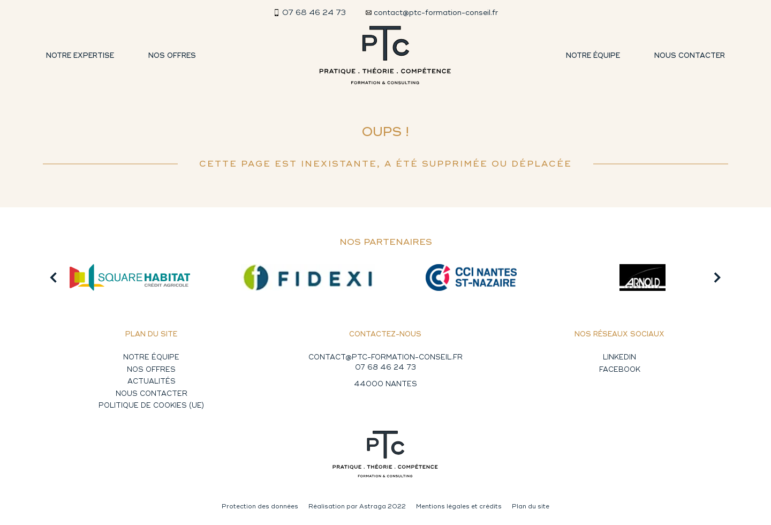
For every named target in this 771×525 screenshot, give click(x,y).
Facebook (619, 369)
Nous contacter (689, 55)
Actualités (151, 381)
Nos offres (172, 55)
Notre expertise (80, 55)
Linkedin (619, 357)
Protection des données (260, 506)
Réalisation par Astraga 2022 (357, 506)
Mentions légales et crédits (459, 506)
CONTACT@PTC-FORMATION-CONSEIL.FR (385, 357)
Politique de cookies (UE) (151, 405)
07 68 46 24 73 (385, 367)
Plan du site (530, 506)
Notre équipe (593, 55)
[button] (53, 277)
